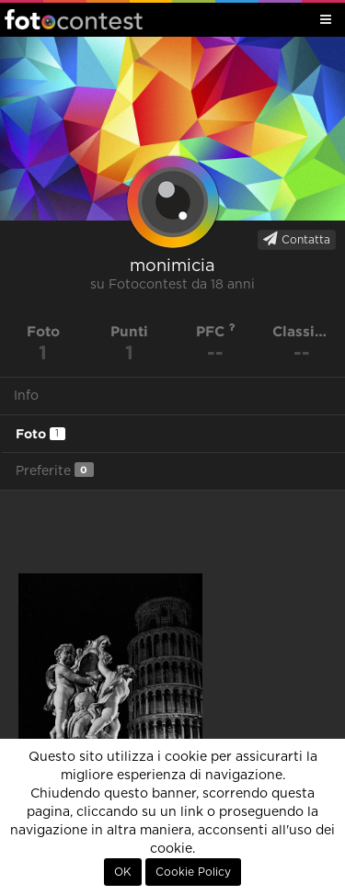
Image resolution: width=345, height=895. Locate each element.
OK (123, 872)
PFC (216, 331)
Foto (40, 433)
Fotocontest (74, 19)
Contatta (296, 239)
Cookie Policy (193, 872)
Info (26, 396)
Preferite (55, 470)
